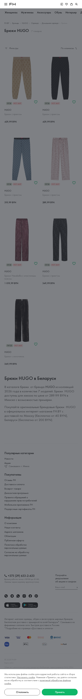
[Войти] (61, 4)
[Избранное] (66, 4)
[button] (6, 4)
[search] (76, 4)
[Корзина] (71, 4)
